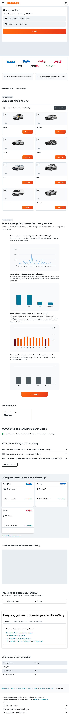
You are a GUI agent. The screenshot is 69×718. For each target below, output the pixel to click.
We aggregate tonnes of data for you (35, 709)
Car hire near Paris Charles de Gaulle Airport (19, 633)
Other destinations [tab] (36, 621)
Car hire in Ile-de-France (46, 688)
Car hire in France (32, 688)
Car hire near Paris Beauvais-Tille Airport (18, 638)
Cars (12, 688)
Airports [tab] (7, 621)
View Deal (27, 132)
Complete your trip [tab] (20, 621)
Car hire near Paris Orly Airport (15, 636)
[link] (34, 394)
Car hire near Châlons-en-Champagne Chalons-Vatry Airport (24, 641)
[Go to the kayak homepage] (13, 3)
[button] (3, 3)
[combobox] (9, 14)
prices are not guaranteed (41, 699)
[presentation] (46, 477)
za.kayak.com (5, 688)
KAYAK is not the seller (35, 705)
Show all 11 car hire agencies (11, 536)
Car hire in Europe (21, 688)
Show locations (28, 499)
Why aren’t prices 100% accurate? (35, 712)
